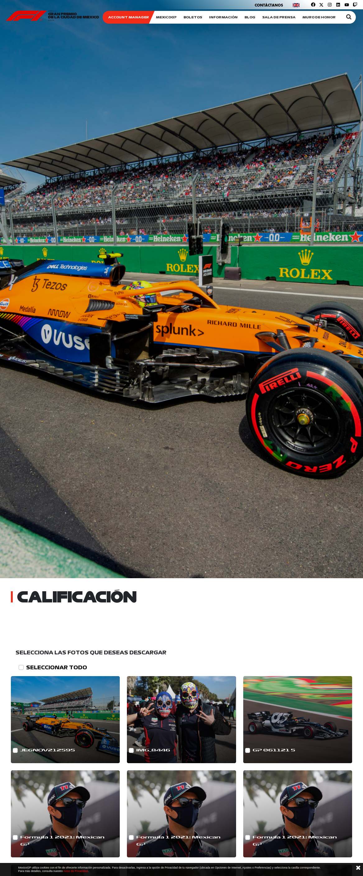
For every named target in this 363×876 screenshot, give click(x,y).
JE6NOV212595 (47, 750)
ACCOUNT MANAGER (128, 17)
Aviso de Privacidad (75, 871)
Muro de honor (319, 17)
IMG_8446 (153, 750)
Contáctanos (269, 5)
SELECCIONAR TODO (56, 667)
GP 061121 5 (274, 750)
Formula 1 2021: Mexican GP (62, 841)
